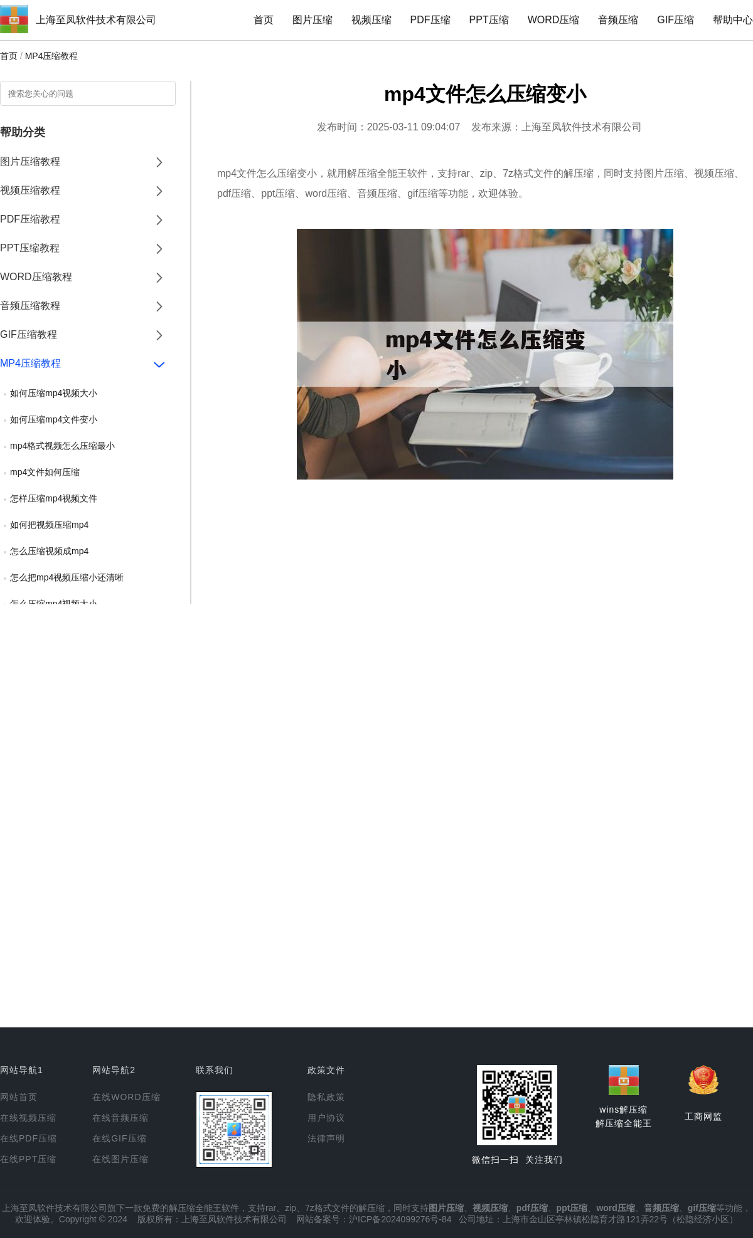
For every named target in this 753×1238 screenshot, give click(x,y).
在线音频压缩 (120, 1118)
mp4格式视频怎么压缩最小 (62, 446)
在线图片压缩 (120, 1159)
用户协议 (326, 1118)
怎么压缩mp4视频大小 (53, 604)
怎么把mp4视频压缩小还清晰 (67, 577)
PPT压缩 (489, 19)
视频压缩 (371, 19)
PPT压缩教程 (30, 248)
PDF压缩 (430, 19)
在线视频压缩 (28, 1118)
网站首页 (19, 1097)
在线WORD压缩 (126, 1097)
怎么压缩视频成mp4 (49, 551)
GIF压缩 (675, 19)
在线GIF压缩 (119, 1138)
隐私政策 (326, 1097)
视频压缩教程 (30, 190)
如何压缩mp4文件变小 (53, 419)
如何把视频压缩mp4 (49, 525)
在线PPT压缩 (28, 1159)
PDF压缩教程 (30, 219)
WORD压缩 (554, 19)
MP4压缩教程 (51, 56)
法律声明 (326, 1138)
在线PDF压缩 (28, 1138)
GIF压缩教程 (28, 334)
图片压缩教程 (30, 161)
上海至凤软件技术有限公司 (96, 19)
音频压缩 (618, 19)
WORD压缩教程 (36, 276)
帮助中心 (733, 19)
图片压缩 (312, 19)
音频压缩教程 (30, 305)
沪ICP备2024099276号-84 (400, 1219)
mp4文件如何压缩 (45, 472)
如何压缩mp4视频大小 (53, 393)
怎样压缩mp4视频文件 (53, 498)
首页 (264, 19)
